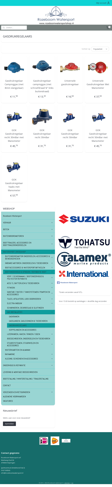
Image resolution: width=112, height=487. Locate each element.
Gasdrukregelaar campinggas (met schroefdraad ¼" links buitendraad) (42, 85)
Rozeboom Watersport (12, 215)
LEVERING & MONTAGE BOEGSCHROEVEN (20, 371)
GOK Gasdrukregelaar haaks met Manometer (14, 184)
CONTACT (7, 385)
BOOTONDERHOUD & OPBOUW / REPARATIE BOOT (29, 271)
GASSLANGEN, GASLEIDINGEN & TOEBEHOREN (28, 320)
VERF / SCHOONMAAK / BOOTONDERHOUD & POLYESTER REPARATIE (30, 277)
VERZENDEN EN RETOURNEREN (28, 391)
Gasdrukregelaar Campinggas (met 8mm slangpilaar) (14, 84)
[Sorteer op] (100, 49)
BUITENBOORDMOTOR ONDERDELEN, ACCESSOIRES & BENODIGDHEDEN (29, 257)
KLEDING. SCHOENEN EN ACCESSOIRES (29, 358)
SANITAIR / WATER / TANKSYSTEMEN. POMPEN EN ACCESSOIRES (30, 292)
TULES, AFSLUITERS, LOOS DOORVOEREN (30, 298)
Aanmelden (9, 423)
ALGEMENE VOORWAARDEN (14, 396)
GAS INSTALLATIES (30, 311)
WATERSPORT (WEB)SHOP (28, 251)
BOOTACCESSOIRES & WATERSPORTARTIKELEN (29, 267)
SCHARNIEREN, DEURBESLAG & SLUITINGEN (25, 307)
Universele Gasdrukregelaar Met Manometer (98, 84)
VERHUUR (28, 222)
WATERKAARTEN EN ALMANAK (17, 349)
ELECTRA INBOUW (30, 302)
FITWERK (30, 287)
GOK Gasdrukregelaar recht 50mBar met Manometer (98, 135)
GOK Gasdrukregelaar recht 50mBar (70, 133)
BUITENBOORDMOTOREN (28, 235)
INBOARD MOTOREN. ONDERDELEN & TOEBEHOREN (29, 262)
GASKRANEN (14, 316)
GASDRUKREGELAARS (18, 325)
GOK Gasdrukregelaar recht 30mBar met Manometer (14, 135)
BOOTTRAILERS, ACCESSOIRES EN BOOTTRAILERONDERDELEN (28, 243)
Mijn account (103, 2)
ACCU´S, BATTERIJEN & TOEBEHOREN (30, 282)
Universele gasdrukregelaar (70, 82)
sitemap (67, 482)
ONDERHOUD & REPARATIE (28, 364)
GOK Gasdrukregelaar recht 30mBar (42, 133)
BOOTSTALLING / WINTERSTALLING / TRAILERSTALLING (25, 378)
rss (72, 482)
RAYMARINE (29, 353)
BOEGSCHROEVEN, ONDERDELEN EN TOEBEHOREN (28, 338)
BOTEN (28, 229)
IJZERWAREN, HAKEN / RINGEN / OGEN (30, 333)
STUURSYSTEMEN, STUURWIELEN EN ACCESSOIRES (30, 343)
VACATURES (8, 400)
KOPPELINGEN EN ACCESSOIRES (22, 329)
